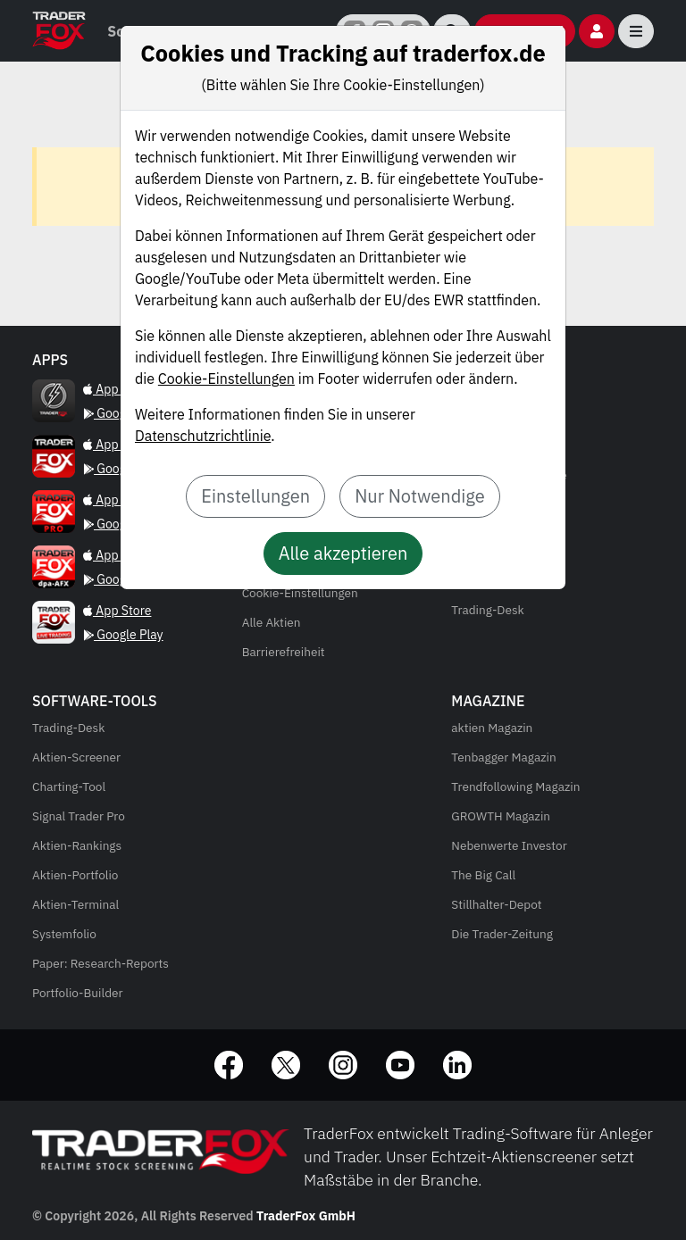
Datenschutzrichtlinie (203, 436)
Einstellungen (255, 496)
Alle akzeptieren (343, 553)
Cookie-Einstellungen (226, 378)
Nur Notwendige (420, 496)
